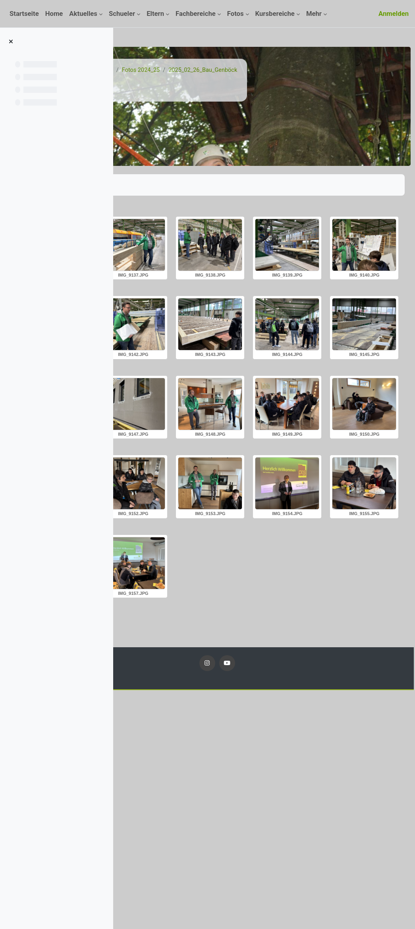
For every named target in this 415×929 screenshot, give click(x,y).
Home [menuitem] (54, 13)
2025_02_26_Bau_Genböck (318, 70)
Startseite (148, 70)
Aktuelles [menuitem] (83, 13)
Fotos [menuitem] (235, 13)
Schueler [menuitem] (122, 13)
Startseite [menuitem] (24, 13)
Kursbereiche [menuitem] (275, 13)
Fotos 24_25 (210, 70)
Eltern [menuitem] (155, 13)
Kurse (177, 70)
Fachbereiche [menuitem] (196, 13)
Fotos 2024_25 (254, 70)
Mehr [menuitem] (314, 13)
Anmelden (393, 13)
